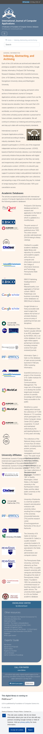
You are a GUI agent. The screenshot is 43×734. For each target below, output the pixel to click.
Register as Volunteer (10, 651)
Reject (30, 730)
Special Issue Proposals (11, 647)
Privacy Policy (18, 711)
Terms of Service (7, 711)
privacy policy (25, 722)
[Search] (21, 44)
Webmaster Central (9, 621)
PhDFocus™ (7, 699)
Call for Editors (8, 649)
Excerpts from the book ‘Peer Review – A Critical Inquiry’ (20, 629)
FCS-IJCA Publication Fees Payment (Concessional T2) (20, 617)
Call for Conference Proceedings (13, 655)
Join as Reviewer (9, 653)
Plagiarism (7, 633)
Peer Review (7, 644)
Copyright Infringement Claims (13, 627)
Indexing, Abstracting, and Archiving (25, 40)
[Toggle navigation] (4, 33)
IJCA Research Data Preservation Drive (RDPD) (18, 631)
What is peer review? (10, 635)
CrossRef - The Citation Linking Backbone (16, 623)
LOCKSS (22, 145)
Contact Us (27, 711)
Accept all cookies (17, 730)
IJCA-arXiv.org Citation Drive (12, 619)
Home (9, 40)
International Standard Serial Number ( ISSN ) (17, 625)
